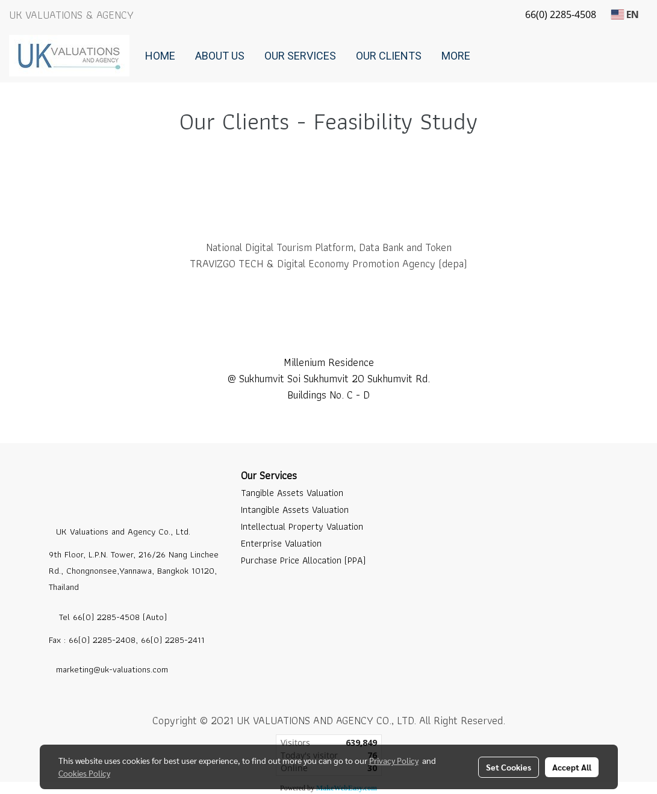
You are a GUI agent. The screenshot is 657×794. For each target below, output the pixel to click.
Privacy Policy (394, 760)
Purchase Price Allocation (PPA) (303, 560)
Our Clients (389, 55)
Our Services (300, 55)
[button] (491, 56)
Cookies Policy (84, 773)
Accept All (571, 766)
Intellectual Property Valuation (302, 526)
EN (625, 14)
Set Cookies (508, 766)
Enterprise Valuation (281, 543)
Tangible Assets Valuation (292, 492)
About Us (219, 55)
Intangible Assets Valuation (295, 509)
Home (160, 55)
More (455, 55)
